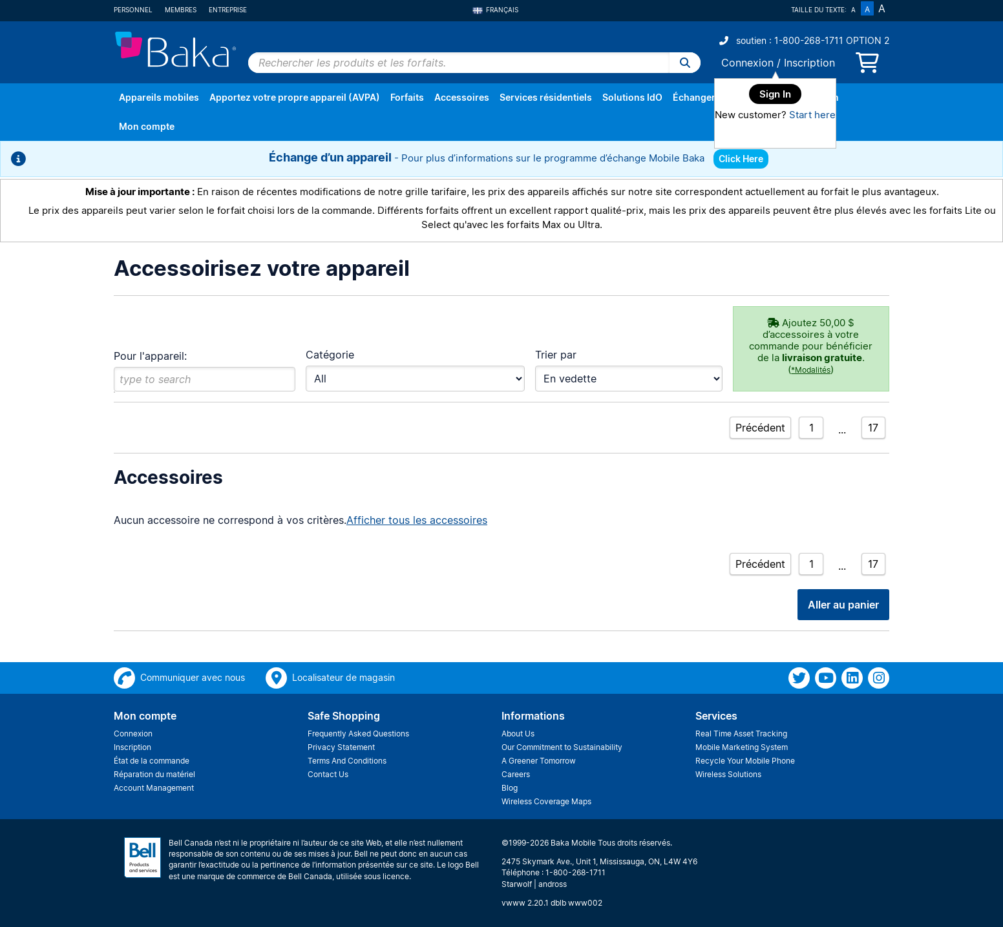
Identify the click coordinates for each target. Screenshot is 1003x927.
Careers (516, 774)
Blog (510, 788)
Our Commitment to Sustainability (562, 747)
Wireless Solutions (728, 774)
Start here (812, 115)
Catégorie (330, 354)
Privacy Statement (341, 747)
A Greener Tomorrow (539, 761)
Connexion (747, 62)
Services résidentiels (546, 97)
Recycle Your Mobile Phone (745, 761)
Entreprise (228, 10)
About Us (518, 733)
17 (873, 427)
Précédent (760, 427)
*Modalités (810, 370)
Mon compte (146, 126)
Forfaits (407, 97)
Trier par (555, 354)
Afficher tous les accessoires (416, 520)
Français (495, 10)
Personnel (133, 10)
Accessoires (461, 97)
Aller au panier (843, 604)
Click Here (741, 158)
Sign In (775, 94)
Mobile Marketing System (741, 747)
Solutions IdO (632, 97)
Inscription (809, 62)
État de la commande (151, 761)
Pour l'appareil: (150, 355)
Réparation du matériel (154, 774)
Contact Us (328, 774)
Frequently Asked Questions (358, 733)
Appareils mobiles (159, 97)
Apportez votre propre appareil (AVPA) (294, 97)
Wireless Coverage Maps (546, 801)
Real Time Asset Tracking (741, 733)
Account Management (154, 788)
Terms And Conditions (347, 761)
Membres (180, 10)
